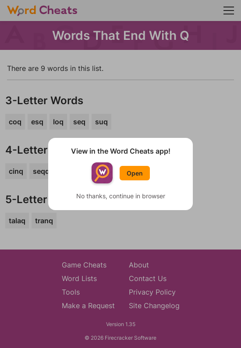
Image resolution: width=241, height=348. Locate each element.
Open (135, 173)
